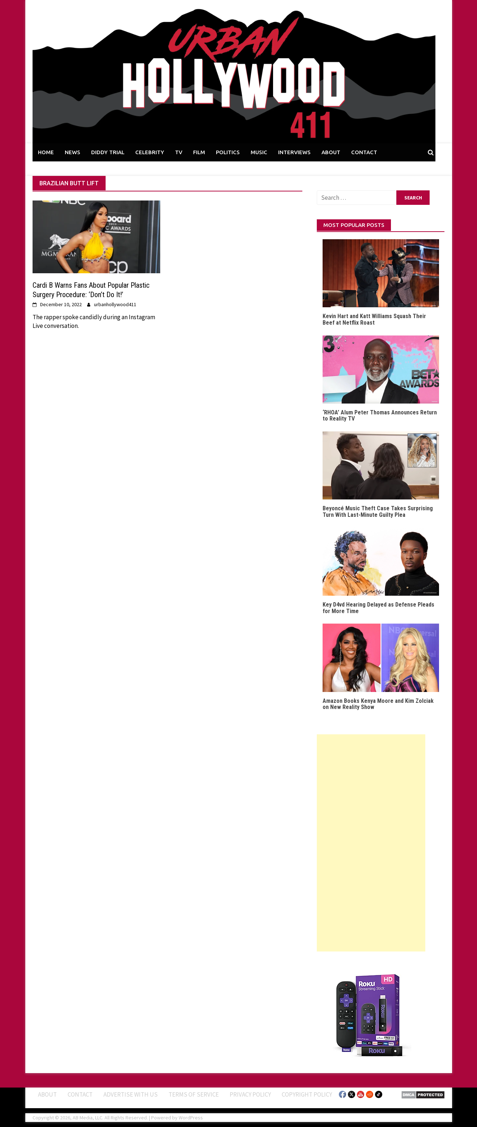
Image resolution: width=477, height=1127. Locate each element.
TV (178, 152)
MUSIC (259, 152)
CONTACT (364, 152)
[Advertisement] (371, 842)
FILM (199, 152)
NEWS (72, 152)
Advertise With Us (130, 1094)
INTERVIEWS (294, 152)
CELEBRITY (149, 152)
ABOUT (330, 152)
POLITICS (228, 152)
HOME (46, 152)
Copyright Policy (307, 1094)
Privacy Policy (250, 1094)
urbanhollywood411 (115, 304)
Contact (80, 1094)
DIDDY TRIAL (107, 152)
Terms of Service (194, 1094)
